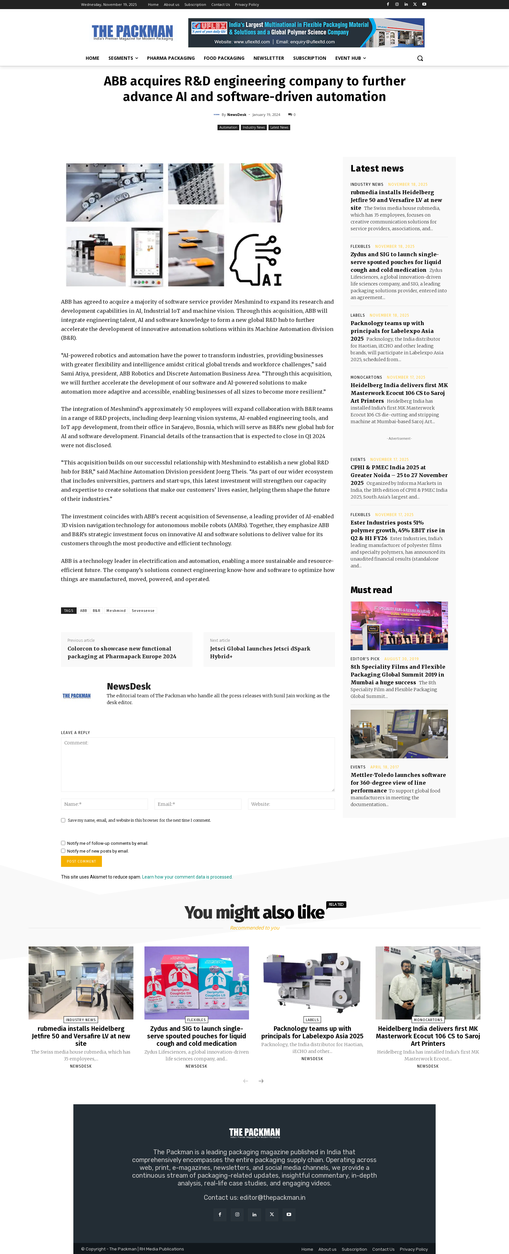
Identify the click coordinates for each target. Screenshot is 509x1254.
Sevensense (143, 611)
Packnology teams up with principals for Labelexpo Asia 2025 (392, 331)
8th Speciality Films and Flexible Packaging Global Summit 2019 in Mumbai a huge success (398, 675)
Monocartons (366, 377)
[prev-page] (245, 1080)
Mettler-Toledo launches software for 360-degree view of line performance (398, 783)
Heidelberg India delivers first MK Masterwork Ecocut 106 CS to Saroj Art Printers (399, 393)
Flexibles (361, 246)
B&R (97, 611)
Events (358, 460)
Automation (228, 127)
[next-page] (261, 1080)
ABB (83, 611)
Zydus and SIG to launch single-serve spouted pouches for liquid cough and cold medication (396, 262)
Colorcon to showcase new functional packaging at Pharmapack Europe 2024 (122, 652)
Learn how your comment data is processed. (187, 877)
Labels (358, 315)
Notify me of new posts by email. (98, 851)
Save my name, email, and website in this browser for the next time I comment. (139, 820)
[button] (420, 58)
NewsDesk (236, 114)
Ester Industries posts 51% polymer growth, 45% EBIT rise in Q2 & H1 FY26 (398, 530)
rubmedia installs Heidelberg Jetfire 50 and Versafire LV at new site (396, 200)
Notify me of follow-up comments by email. (107, 843)
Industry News (254, 127)
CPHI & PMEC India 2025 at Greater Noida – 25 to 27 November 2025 (399, 475)
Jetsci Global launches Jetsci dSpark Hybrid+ (260, 652)
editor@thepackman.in (272, 1196)
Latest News (279, 127)
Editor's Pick (365, 659)
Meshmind (116, 611)
